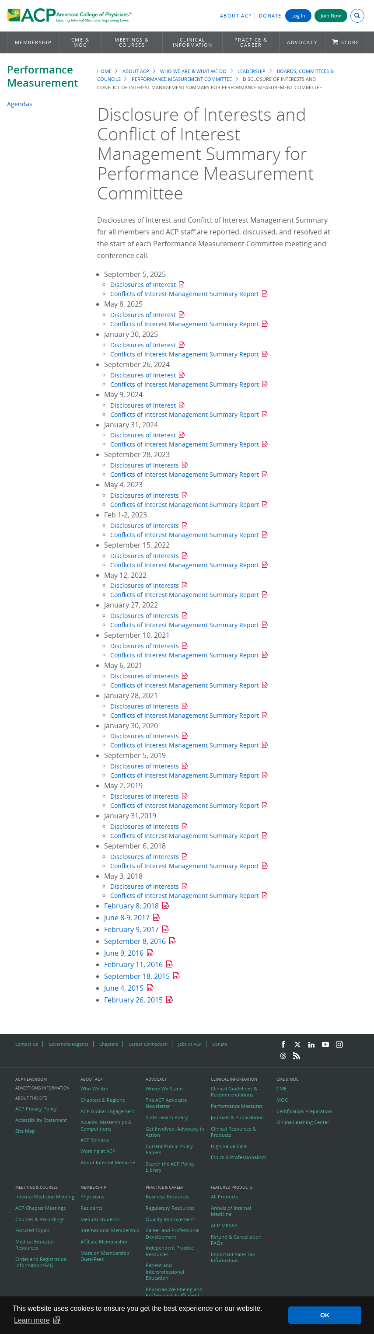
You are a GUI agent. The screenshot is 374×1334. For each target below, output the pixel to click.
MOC (282, 1100)
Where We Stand (164, 1089)
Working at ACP (97, 1151)
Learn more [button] (32, 1320)
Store (350, 42)
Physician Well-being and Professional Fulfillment (174, 1292)
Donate (270, 15)
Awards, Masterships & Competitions (106, 1125)
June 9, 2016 (123, 953)
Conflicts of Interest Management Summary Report (184, 294)
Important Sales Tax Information (233, 1257)
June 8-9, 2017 (127, 917)
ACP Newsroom (31, 1079)
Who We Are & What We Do (193, 71)
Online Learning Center (302, 1122)
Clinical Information (193, 42)
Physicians (92, 1197)
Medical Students (99, 1219)
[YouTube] (325, 1045)
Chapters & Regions (102, 1100)
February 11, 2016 (133, 964)
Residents (91, 1208)
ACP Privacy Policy (36, 1109)
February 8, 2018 (131, 906)
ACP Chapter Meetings (40, 1208)
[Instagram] (339, 1045)
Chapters (108, 1044)
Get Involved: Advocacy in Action (175, 1132)
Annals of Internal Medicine (231, 1211)
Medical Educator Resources (34, 1245)
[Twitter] (297, 1045)
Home (104, 71)
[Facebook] (283, 1045)
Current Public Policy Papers (169, 1149)
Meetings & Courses (132, 42)
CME (281, 1089)
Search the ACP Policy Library (170, 1167)
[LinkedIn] (311, 1045)
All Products (224, 1197)
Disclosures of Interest (143, 284)
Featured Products (231, 1187)
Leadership (252, 71)
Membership (33, 42)
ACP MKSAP (224, 1225)
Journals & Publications (237, 1117)
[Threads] (283, 1056)
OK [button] (325, 1315)
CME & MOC (80, 42)
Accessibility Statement (41, 1120)
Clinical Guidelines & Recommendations (234, 1092)
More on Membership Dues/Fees (104, 1256)
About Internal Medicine (107, 1162)
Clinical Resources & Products (233, 1132)
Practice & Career (251, 42)
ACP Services (94, 1140)
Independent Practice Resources (170, 1251)
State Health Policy (167, 1117)
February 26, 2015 (133, 1000)
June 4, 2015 (123, 988)
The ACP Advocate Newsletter (166, 1103)
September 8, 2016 (135, 941)
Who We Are (94, 1089)
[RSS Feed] (296, 1056)
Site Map (25, 1131)
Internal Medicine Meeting (44, 1197)
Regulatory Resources (170, 1208)
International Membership (110, 1230)
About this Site (31, 1098)
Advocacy (302, 42)
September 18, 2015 (137, 976)
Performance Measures (236, 1106)
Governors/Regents (68, 1044)
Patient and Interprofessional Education (165, 1271)
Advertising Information (42, 1088)
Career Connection (148, 1044)
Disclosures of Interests (144, 465)
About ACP (236, 15)
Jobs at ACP (190, 1044)
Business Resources (167, 1197)
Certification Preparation (304, 1111)
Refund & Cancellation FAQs (236, 1240)
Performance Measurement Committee (182, 79)
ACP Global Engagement (107, 1111)
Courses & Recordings (39, 1219)
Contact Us (26, 1044)
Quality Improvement (170, 1219)
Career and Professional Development (172, 1233)
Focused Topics (32, 1230)
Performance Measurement (42, 76)
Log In (298, 15)
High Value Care (229, 1146)
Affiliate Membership (103, 1242)
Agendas (19, 104)
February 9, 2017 (131, 929)
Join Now (331, 15)
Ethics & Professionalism (238, 1157)
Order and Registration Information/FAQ (41, 1262)
